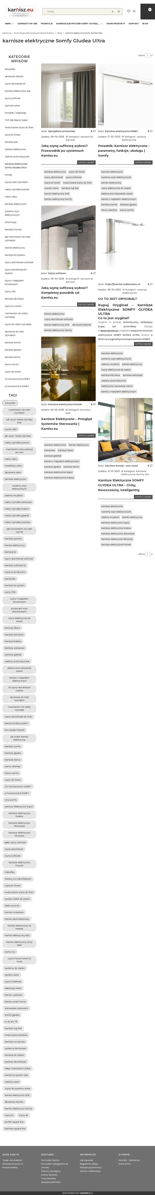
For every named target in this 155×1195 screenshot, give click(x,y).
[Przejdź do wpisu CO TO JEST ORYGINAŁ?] (125, 248)
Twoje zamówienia (12, 1160)
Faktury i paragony (51, 1171)
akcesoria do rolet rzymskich (14, 333)
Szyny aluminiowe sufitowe (19, 262)
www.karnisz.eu (109, 330)
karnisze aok (11, 142)
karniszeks (50, 450)
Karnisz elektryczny (15, 247)
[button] (119, 11)
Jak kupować (87, 1160)
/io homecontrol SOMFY (17, 379)
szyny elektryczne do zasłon (116, 188)
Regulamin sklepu (89, 1163)
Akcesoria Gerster (81, 324)
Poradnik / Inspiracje (15, 112)
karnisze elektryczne (15, 204)
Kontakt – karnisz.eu (129, 1160)
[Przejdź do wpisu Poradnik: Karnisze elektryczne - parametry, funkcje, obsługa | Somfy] (125, 95)
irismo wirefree (109, 210)
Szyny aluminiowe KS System (16, 271)
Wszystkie (10, 69)
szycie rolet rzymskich (16, 182)
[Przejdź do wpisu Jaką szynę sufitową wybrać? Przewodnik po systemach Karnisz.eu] (68, 95)
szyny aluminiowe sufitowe (59, 319)
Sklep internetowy (76, 1193)
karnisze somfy (13, 342)
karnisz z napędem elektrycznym (62, 461)
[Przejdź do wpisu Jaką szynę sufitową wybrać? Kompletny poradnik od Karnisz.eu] (68, 238)
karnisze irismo (12, 357)
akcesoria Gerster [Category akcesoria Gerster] (79, 138)
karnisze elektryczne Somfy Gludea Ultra (16, 165)
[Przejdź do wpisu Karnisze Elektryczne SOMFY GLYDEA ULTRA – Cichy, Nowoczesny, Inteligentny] (125, 430)
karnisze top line (70, 188)
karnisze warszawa (132, 375)
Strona (141, 55)
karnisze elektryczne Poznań (116, 544)
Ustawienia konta (11, 1163)
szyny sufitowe (12, 98)
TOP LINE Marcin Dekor (16, 120)
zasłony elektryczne (15, 149)
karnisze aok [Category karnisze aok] (78, 411)
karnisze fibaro (65, 450)
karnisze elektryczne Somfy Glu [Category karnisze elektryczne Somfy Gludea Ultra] (135, 473)
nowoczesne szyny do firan (19, 127)
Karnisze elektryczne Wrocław (117, 539)
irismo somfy (12, 364)
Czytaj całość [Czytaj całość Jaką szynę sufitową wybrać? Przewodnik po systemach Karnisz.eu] (86, 162)
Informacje (10, 222)
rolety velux (11, 196)
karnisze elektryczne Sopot (59, 472)
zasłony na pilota (110, 364)
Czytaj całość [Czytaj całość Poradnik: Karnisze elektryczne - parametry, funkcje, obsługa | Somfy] (143, 162)
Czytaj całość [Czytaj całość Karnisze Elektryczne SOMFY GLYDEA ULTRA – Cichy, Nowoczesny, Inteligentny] (143, 497)
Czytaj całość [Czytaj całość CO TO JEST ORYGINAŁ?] (143, 344)
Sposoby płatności (51, 1182)
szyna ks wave (12, 105)
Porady (8, 174)
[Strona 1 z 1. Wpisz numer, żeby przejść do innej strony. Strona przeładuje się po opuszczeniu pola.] (147, 55)
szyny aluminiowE (54, 177)
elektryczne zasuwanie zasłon (117, 193)
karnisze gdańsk (53, 455)
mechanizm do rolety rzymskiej (16, 315)
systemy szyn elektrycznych (12, 213)
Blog (60, 33)
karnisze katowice (110, 375)
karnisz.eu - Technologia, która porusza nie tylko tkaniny (28, 33)
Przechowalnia (10, 1167)
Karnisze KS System (15, 255)
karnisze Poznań (13, 229)
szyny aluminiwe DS (15, 83)
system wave (52, 188)
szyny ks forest (12, 134)
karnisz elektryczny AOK (57, 193)
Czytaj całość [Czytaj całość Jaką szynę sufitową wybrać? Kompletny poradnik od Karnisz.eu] (86, 304)
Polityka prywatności (90, 1167)
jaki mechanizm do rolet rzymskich (17, 238)
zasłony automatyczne (17, 156)
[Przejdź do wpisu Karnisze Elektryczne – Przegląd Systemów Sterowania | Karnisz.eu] (68, 369)
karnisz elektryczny (54, 313)
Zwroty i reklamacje (90, 1171)
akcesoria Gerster (14, 76)
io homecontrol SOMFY (17, 386)
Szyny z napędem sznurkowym (14, 282)
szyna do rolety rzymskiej (18, 324)
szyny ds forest (13, 371)
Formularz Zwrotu (50, 1160)
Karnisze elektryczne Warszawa (117, 533)
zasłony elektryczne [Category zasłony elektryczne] (134, 138)
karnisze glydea (13, 349)
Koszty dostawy (49, 1174)
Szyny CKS (10, 291)
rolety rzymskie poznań (17, 189)
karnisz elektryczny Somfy (58, 199)
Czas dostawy (48, 1178)
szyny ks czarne (13, 306)
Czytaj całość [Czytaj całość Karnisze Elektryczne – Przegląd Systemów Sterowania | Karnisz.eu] (86, 435)
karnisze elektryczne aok (18, 91)
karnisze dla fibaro (14, 298)
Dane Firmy (125, 1163)
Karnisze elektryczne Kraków (59, 477)
